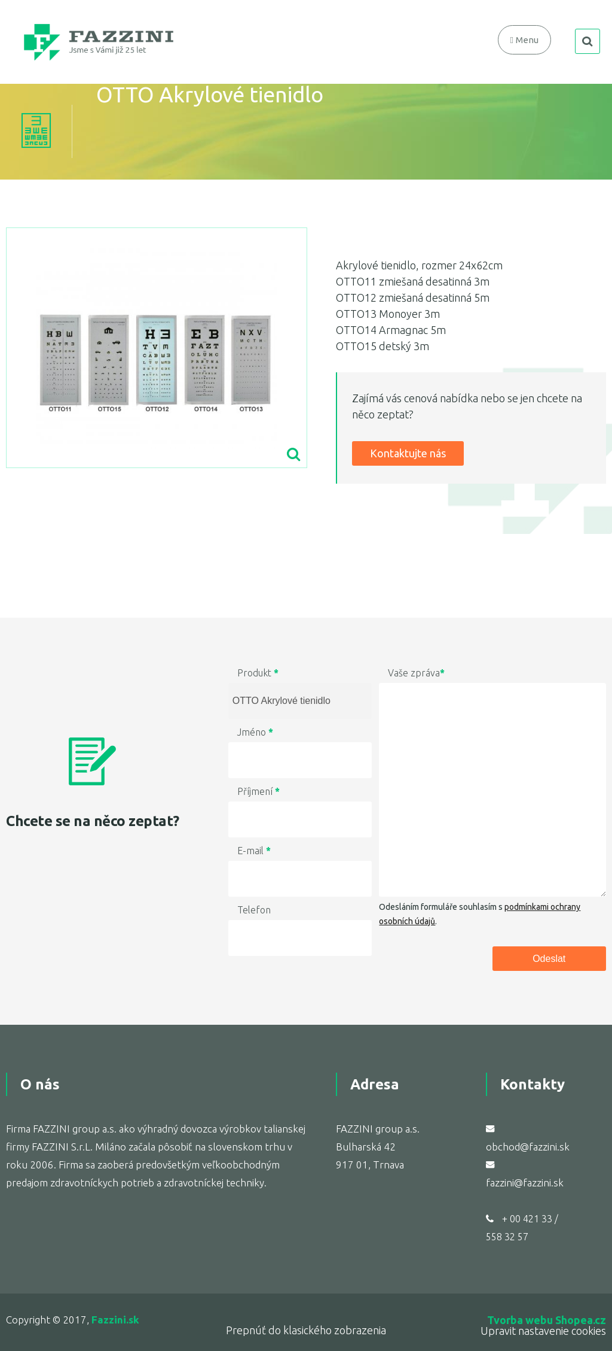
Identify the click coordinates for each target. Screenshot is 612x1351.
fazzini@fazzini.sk (525, 1182)
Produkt (258, 672)
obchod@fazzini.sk (528, 1146)
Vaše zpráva (416, 672)
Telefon (254, 909)
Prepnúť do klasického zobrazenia (306, 1330)
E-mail (254, 850)
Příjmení (258, 791)
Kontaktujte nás (408, 453)
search (587, 41)
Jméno (255, 732)
